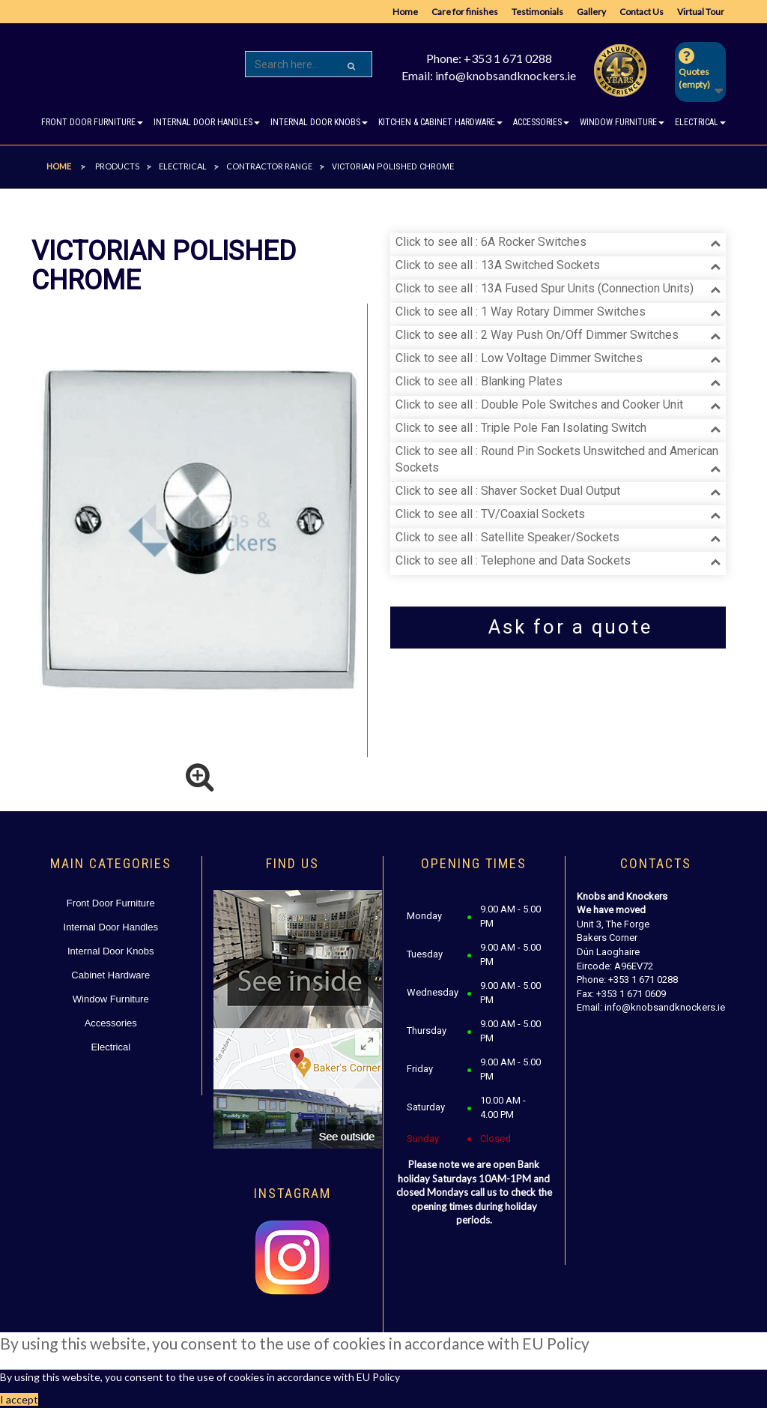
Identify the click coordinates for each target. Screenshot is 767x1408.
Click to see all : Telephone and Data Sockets (513, 560)
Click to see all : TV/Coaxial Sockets (490, 514)
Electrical (110, 1047)
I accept (19, 1399)
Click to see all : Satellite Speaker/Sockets (507, 537)
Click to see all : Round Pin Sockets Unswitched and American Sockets (556, 459)
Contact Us (641, 11)
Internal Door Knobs (110, 951)
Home (405, 11)
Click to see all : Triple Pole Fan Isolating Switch (520, 428)
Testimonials (537, 11)
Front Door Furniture (111, 903)
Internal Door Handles (111, 927)
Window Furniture (111, 999)
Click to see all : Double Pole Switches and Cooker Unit (539, 404)
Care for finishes (464, 11)
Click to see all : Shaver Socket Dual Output (507, 491)
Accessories (111, 1023)
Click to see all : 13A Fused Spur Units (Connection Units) (544, 288)
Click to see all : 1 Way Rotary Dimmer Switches (520, 311)
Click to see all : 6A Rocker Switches (490, 242)
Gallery (591, 11)
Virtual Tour (700, 11)
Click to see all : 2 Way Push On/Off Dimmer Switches (537, 335)
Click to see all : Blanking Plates (479, 381)
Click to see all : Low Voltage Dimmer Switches (519, 358)
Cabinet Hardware (110, 975)
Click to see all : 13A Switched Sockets (497, 265)
